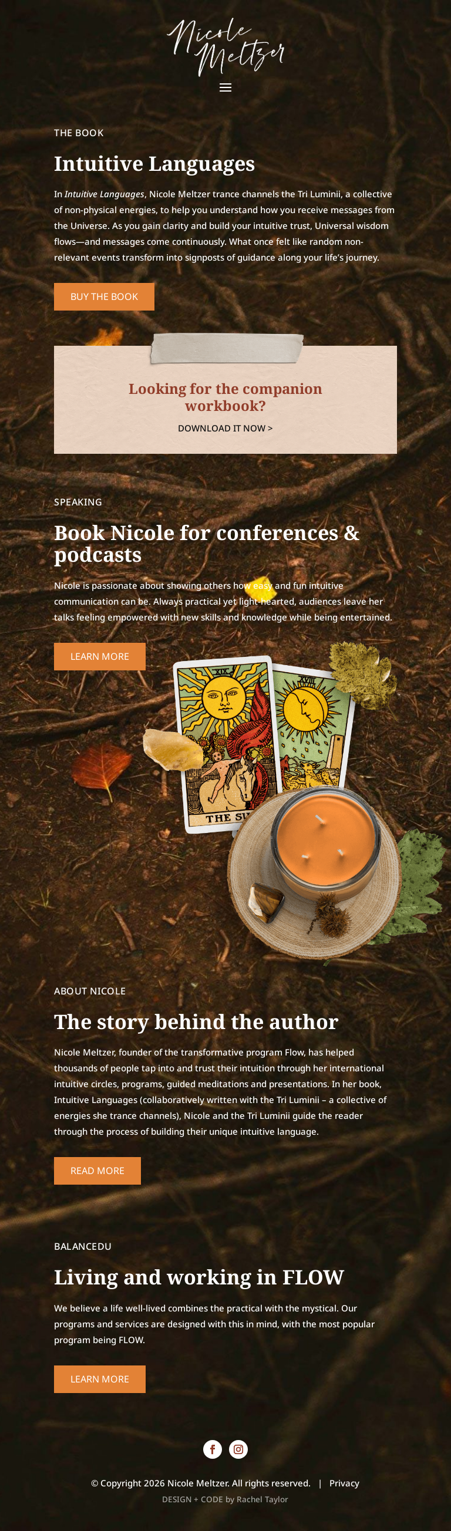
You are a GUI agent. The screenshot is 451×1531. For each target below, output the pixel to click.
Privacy (344, 1483)
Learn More (99, 656)
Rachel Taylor (262, 1499)
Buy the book (104, 296)
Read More (97, 1170)
